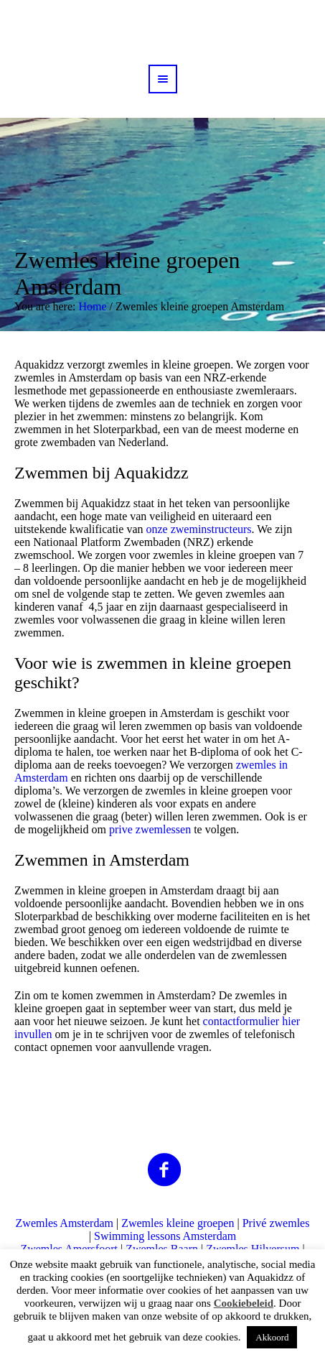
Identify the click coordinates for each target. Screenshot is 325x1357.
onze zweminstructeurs (198, 529)
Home (92, 306)
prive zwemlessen (150, 829)
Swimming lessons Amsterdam (165, 1236)
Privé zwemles (276, 1223)
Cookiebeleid (243, 1303)
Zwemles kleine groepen (177, 1223)
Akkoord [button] (271, 1337)
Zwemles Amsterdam (64, 1223)
